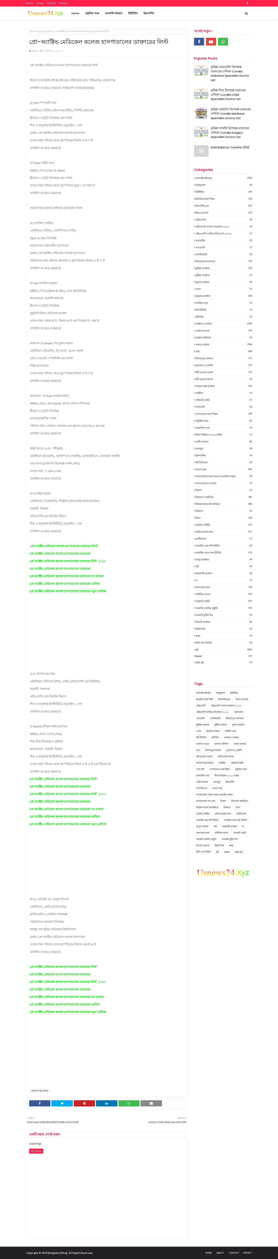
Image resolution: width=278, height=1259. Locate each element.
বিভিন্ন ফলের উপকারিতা (223, 504)
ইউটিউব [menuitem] (133, 13)
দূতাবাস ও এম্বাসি (223, 365)
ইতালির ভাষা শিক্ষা (223, 199)
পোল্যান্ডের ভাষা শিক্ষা (223, 414)
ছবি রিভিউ (223, 310)
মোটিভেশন (223, 538)
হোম (31, 31)
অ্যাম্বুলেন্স (223, 185)
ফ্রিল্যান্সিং (223, 455)
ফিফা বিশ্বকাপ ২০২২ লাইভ (223, 434)
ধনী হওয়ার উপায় (223, 379)
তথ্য (223, 351)
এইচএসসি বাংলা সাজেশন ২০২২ (223, 226)
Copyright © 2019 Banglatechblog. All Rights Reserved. (59, 1253)
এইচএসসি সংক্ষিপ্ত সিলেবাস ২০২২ (223, 233)
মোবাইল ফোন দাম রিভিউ (223, 552)
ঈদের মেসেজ (223, 212)
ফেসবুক (223, 448)
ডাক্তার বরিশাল (223, 337)
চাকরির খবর (223, 303)
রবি (223, 566)
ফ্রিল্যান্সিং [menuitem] (148, 13)
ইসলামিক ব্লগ (223, 205)
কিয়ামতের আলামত (223, 261)
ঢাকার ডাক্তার (223, 344)
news (223, 656)
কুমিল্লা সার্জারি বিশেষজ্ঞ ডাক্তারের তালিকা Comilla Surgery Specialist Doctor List (230, 132)
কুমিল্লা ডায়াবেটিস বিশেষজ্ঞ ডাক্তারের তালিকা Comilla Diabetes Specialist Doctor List (230, 73)
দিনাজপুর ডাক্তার (223, 358)
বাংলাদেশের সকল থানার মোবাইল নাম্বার (223, 476)
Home (29, 3)
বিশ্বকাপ (223, 511)
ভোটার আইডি (223, 525)
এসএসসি (223, 247)
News (34, 50)
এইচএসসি (223, 219)
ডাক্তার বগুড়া (223, 330)
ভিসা (223, 518)
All (223, 649)
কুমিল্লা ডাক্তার (223, 268)
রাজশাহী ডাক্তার (223, 573)
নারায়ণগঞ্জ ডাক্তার (44, 31)
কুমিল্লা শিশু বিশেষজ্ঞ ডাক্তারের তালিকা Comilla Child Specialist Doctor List (228, 94)
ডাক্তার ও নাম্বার (223, 323)
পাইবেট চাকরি (223, 400)
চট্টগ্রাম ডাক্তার (223, 296)
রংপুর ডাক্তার (223, 559)
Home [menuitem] (75, 13)
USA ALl (223, 662)
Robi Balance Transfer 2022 (230, 147)
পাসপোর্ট (223, 407)
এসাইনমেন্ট (223, 254)
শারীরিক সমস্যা (223, 594)
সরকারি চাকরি (223, 601)
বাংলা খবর (223, 469)
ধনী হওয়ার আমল (223, 372)
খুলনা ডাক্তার (223, 282)
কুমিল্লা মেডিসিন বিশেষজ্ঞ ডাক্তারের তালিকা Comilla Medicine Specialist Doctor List (231, 113)
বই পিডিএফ (223, 462)
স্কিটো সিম (223, 629)
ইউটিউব (223, 192)
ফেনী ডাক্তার (223, 441)
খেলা (223, 289)
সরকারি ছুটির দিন (223, 615)
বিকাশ (223, 490)
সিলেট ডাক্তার (223, 622)
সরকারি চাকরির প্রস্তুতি (223, 608)
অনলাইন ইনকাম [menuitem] (113, 13)
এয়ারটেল (223, 240)
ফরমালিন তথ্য (223, 427)
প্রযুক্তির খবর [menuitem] (92, 13)
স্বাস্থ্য (223, 635)
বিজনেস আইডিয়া (223, 497)
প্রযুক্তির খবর (223, 420)
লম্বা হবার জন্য (223, 587)
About (40, 3)
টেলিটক (223, 316)
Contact (51, 3)
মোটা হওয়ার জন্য (223, 531)
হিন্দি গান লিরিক (223, 642)
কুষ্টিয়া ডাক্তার (223, 275)
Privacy (63, 3)
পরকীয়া (223, 393)
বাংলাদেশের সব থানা (223, 483)
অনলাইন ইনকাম (223, 178)
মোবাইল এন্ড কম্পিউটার (223, 545)
